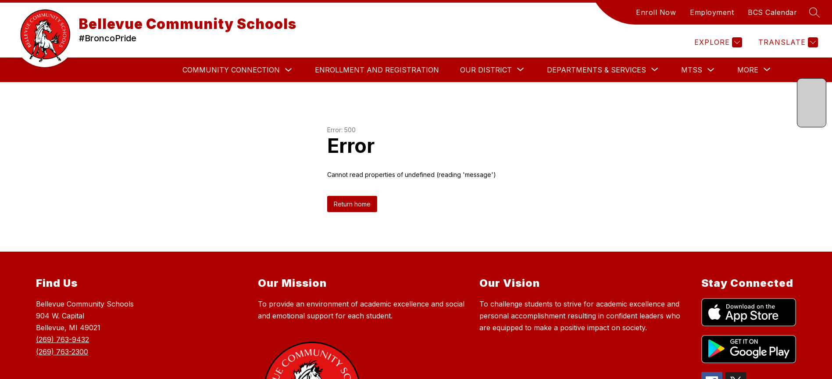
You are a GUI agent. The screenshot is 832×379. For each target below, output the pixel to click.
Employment (712, 12)
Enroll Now (656, 12)
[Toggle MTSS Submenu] (711, 70)
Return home (352, 204)
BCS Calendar (772, 12)
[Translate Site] (787, 42)
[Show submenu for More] (747, 70)
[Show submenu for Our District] (486, 70)
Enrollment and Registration (377, 69)
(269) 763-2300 (62, 351)
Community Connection (231, 69)
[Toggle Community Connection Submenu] (288, 70)
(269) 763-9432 (62, 339)
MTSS (691, 69)
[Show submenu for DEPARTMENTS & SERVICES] (596, 70)
